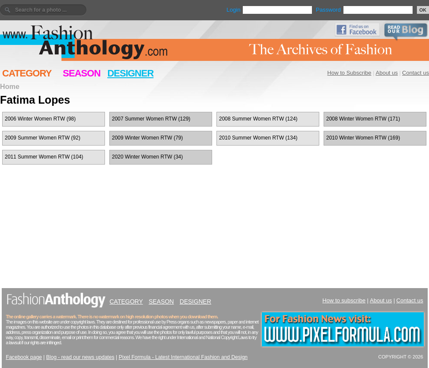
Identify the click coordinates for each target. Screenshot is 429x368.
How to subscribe (343, 300)
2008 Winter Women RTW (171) (363, 119)
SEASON (81, 73)
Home (9, 86)
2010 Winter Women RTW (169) (363, 138)
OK (423, 10)
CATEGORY (26, 73)
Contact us (415, 73)
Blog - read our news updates (80, 357)
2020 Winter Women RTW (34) (147, 157)
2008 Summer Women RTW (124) (258, 119)
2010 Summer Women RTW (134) (258, 138)
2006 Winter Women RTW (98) (40, 119)
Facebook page (24, 357)
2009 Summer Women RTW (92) (42, 138)
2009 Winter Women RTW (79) (147, 138)
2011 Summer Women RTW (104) (44, 157)
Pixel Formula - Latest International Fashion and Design (183, 357)
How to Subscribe (349, 73)
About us (387, 73)
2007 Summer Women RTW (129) (151, 119)
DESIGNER (130, 73)
